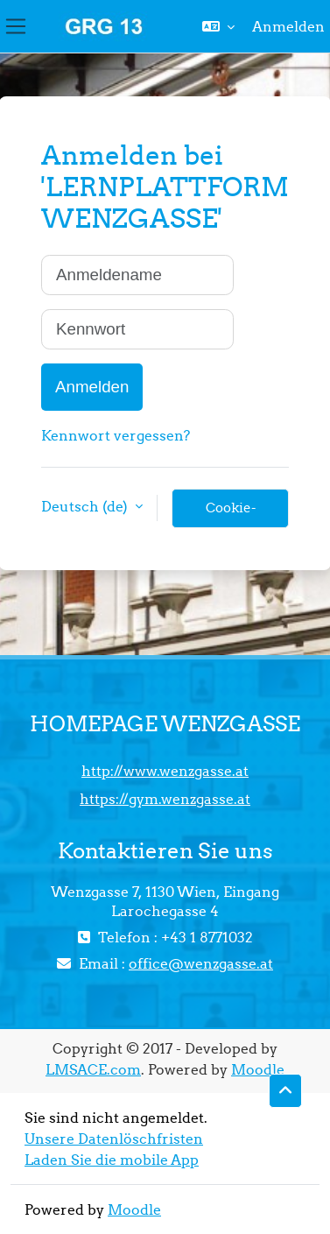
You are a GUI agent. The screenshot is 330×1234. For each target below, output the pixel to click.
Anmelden (288, 26)
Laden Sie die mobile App (112, 1159)
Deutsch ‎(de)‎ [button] (86, 506)
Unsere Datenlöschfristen (114, 1138)
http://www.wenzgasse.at (165, 770)
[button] (218, 26)
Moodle (257, 1069)
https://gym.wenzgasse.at (165, 798)
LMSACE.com (93, 1069)
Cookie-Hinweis (230, 513)
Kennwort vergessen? (115, 435)
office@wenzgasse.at (201, 963)
